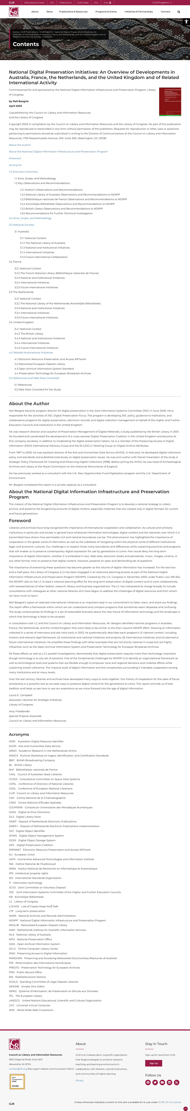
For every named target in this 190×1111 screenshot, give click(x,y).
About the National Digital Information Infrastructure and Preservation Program (58, 151)
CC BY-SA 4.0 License (169, 1102)
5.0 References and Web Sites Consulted (34, 378)
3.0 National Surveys (21, 224)
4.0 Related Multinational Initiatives (31, 352)
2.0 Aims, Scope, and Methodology (30, 218)
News (49, 11)
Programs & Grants (106, 11)
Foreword (15, 158)
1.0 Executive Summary (23, 171)
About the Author (20, 145)
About (35, 11)
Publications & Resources (74, 11)
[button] (186, 21)
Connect (166, 11)
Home (16, 32)
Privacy (79, 1080)
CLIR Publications (29, 32)
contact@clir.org (18, 1069)
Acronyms (15, 165)
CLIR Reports (46, 32)
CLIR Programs (162, 3)
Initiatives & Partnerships (139, 11)
